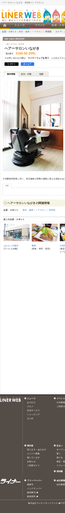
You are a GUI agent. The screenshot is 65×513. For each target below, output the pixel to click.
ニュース (31, 398)
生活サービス (33, 410)
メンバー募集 (33, 453)
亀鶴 (34, 245)
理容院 (48, 31)
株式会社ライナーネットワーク (43, 503)
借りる (60, 457)
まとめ (30, 418)
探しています (33, 457)
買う (59, 453)
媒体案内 (31, 492)
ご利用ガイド (33, 465)
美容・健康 (24, 31)
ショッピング (33, 414)
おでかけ (31, 402)
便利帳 (60, 471)
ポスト (11, 64)
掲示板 (30, 445)
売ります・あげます (36, 449)
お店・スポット (9, 31)
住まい (60, 445)
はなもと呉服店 (11, 245)
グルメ (30, 406)
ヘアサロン (37, 31)
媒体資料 (31, 496)
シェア (27, 64)
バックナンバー (34, 488)
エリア (58, 31)
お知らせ (31, 461)
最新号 (30, 484)
